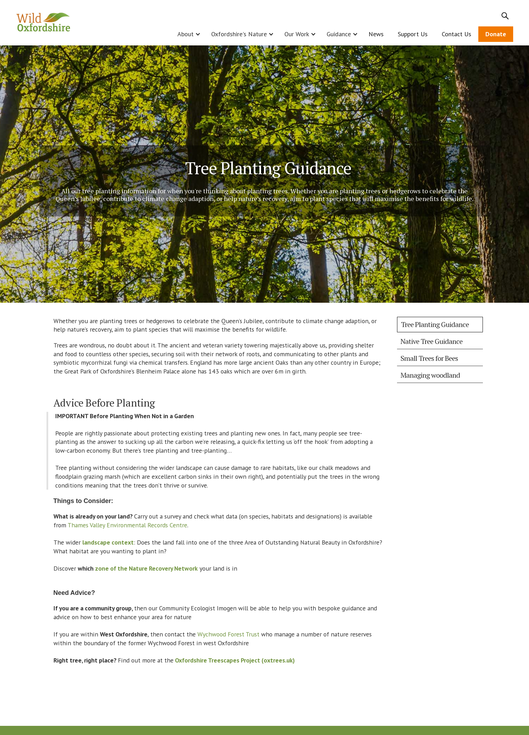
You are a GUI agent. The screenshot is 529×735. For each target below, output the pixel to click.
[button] (187, 34)
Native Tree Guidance (431, 341)
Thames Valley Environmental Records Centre (127, 525)
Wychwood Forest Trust (228, 634)
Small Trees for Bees (429, 358)
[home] (43, 22)
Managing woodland (430, 375)
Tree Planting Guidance (435, 324)
